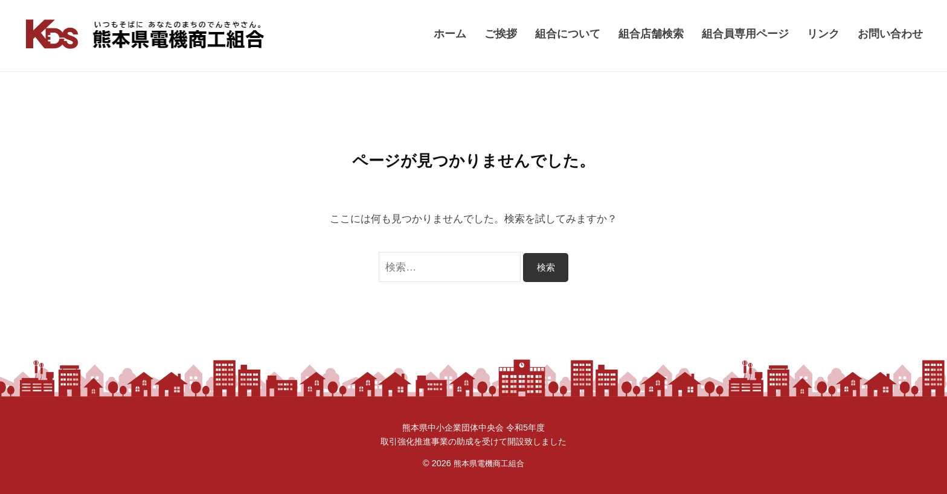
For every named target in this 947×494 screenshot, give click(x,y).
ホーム (450, 33)
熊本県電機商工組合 (489, 463)
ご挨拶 (500, 33)
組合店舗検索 (651, 33)
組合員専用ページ (745, 33)
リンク (823, 33)
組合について (567, 33)
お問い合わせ (890, 33)
